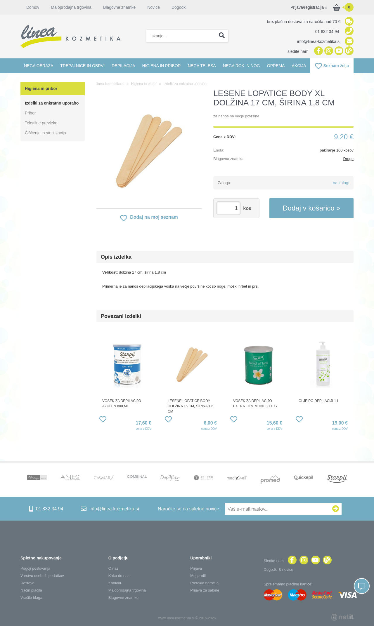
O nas (113, 568)
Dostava (27, 583)
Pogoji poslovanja (35, 568)
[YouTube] (338, 51)
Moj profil (198, 575)
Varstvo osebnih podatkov (42, 575)
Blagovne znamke (119, 7)
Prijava (196, 568)
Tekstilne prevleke (41, 123)
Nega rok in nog (241, 65)
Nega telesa (202, 65)
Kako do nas (118, 575)
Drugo (348, 158)
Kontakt (114, 583)
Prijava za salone (204, 590)
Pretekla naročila (204, 583)
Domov (32, 7)
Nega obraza (38, 65)
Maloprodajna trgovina (71, 7)
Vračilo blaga (31, 597)
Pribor (30, 113)
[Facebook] (318, 51)
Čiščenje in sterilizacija (45, 133)
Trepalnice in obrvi (82, 65)
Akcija (299, 65)
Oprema (276, 65)
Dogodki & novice (278, 569)
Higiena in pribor (161, 65)
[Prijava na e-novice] (336, 509)
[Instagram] (328, 51)
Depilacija (123, 65)
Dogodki (179, 7)
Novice (153, 7)
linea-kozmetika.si (110, 84)
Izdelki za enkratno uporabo (52, 103)
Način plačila (31, 590)
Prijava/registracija (308, 7)
